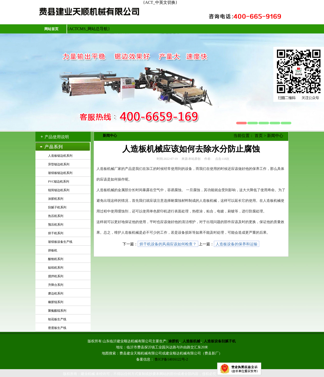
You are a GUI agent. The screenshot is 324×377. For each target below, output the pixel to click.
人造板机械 (191, 341)
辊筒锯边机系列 (58, 190)
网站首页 (51, 29)
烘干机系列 (55, 233)
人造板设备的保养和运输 (236, 244)
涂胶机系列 (55, 199)
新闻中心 (275, 135)
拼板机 (52, 250)
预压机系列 (55, 224)
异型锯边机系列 (58, 164)
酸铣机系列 (55, 259)
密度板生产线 (57, 328)
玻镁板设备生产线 (60, 242)
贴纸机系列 (55, 267)
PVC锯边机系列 (58, 181)
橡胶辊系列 (55, 302)
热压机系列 (55, 216)
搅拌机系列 (55, 276)
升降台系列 (55, 285)
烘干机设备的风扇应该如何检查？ (167, 244)
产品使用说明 (57, 137)
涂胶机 (173, 341)
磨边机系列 (55, 293)
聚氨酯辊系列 (57, 310)
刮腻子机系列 (57, 207)
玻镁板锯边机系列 (60, 173)
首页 (259, 135)
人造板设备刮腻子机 (220, 341)
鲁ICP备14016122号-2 (171, 359)
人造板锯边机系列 (60, 155)
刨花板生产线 (57, 319)
